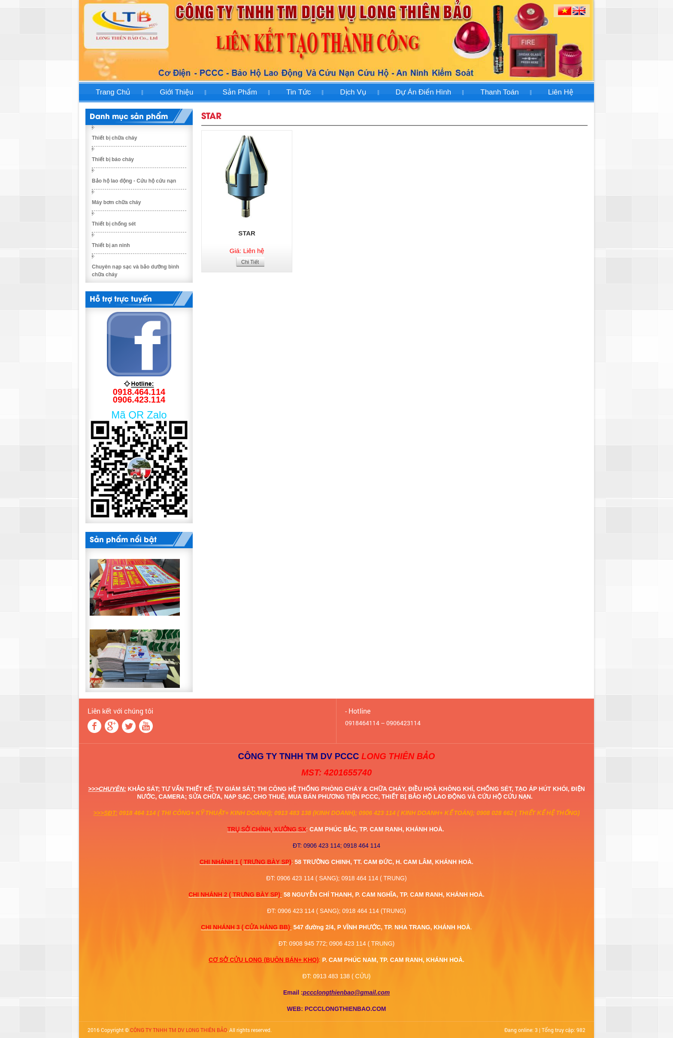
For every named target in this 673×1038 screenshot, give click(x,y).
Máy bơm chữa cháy (116, 202)
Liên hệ (560, 92)
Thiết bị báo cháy (113, 159)
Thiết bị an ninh (111, 245)
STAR (246, 233)
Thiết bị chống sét (114, 224)
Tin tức (298, 92)
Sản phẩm (240, 92)
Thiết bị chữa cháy (114, 138)
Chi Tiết (250, 262)
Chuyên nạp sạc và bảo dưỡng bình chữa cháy (135, 271)
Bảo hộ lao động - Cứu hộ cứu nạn (134, 181)
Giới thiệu (176, 92)
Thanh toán (499, 92)
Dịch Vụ (353, 92)
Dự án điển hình (424, 92)
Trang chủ (113, 92)
